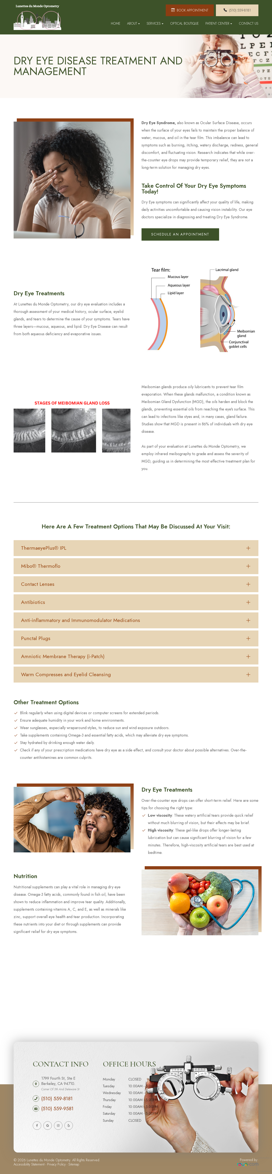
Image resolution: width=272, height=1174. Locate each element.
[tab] (136, 548)
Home (115, 23)
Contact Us (248, 23)
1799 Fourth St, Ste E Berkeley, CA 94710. (60, 1083)
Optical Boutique (184, 23)
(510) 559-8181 (57, 1098)
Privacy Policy (56, 1164)
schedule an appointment (180, 234)
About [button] (133, 23)
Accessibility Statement (29, 1164)
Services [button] (155, 23)
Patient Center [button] (218, 23)
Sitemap (73, 1164)
